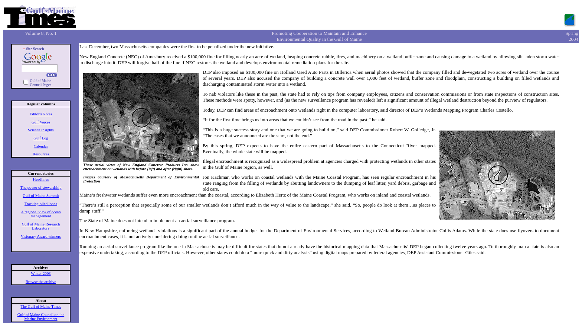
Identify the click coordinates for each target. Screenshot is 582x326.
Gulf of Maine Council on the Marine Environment (40, 317)
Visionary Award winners (41, 236)
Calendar (41, 146)
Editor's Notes (41, 114)
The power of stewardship (41, 187)
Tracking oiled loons (40, 204)
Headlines (41, 179)
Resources (41, 154)
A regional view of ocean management (41, 214)
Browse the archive (41, 282)
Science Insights (41, 130)
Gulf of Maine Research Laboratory (41, 226)
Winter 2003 (40, 273)
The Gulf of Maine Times (41, 306)
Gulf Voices (41, 122)
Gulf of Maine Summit (41, 196)
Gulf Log (40, 138)
